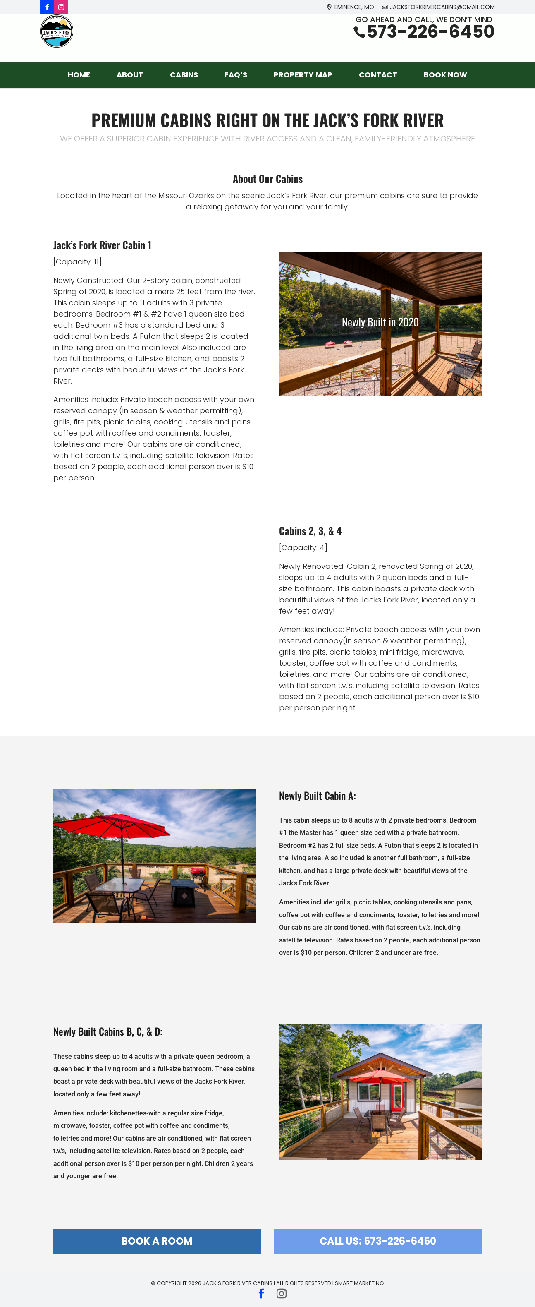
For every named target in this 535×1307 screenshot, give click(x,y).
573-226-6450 (430, 42)
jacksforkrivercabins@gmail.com (442, 7)
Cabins (184, 75)
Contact (378, 75)
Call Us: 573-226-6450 (378, 1241)
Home (79, 75)
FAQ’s (236, 75)
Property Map (303, 75)
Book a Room (157, 1241)
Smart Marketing (359, 1283)
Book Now (445, 75)
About (130, 75)
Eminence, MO (354, 7)
